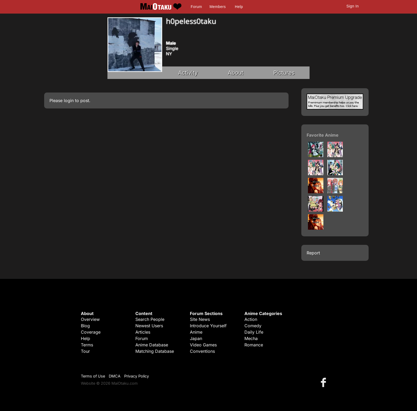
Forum (196, 7)
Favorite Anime (323, 135)
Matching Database (154, 351)
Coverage (91, 332)
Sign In (353, 6)
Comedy (252, 325)
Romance (253, 344)
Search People (149, 319)
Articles (142, 332)
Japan (196, 338)
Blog (85, 325)
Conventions (202, 351)
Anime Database (151, 344)
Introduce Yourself (208, 325)
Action (250, 319)
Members (218, 7)
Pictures (284, 72)
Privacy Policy (136, 376)
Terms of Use (93, 376)
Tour (85, 351)
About (235, 72)
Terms (87, 344)
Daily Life (253, 332)
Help (239, 7)
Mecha (251, 338)
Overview (90, 319)
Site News (200, 319)
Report (313, 252)
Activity (188, 72)
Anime (196, 332)
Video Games (203, 344)
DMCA (114, 376)
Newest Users (149, 325)
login (69, 100)
